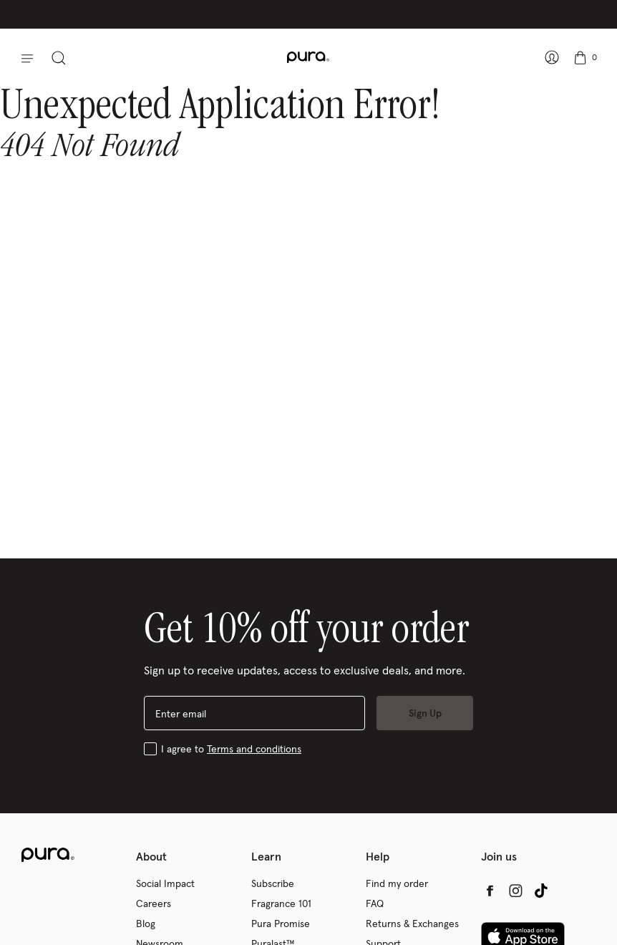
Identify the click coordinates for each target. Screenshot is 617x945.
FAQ (375, 903)
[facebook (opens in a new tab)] (489, 890)
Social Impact (165, 883)
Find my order (397, 883)
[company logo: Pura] (308, 57)
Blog (145, 923)
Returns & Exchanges (412, 923)
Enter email (180, 713)
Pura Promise (280, 923)
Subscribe (272, 883)
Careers (153, 903)
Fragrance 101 (281, 903)
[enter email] (254, 713)
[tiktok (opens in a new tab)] (541, 890)
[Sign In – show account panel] (549, 57)
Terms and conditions (254, 748)
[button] (22, 57)
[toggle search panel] (61, 57)
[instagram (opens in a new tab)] (515, 890)
